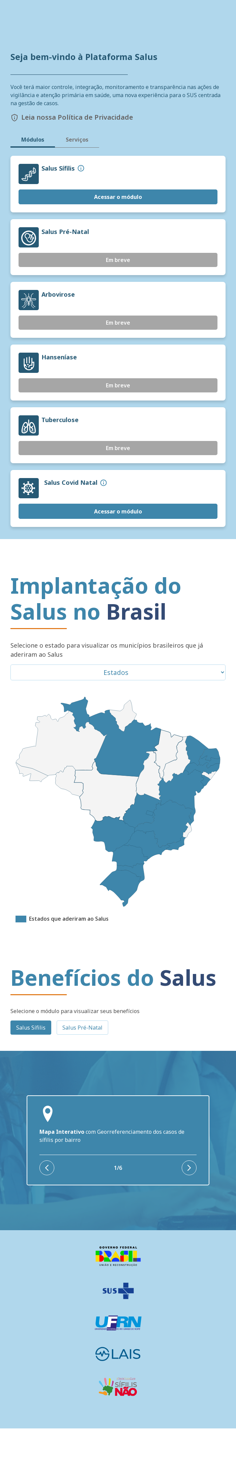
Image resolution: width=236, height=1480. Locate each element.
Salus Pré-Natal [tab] (82, 1079)
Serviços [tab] (77, 191)
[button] (81, 219)
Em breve (118, 312)
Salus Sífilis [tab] (31, 1079)
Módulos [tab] (32, 191)
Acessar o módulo (118, 248)
